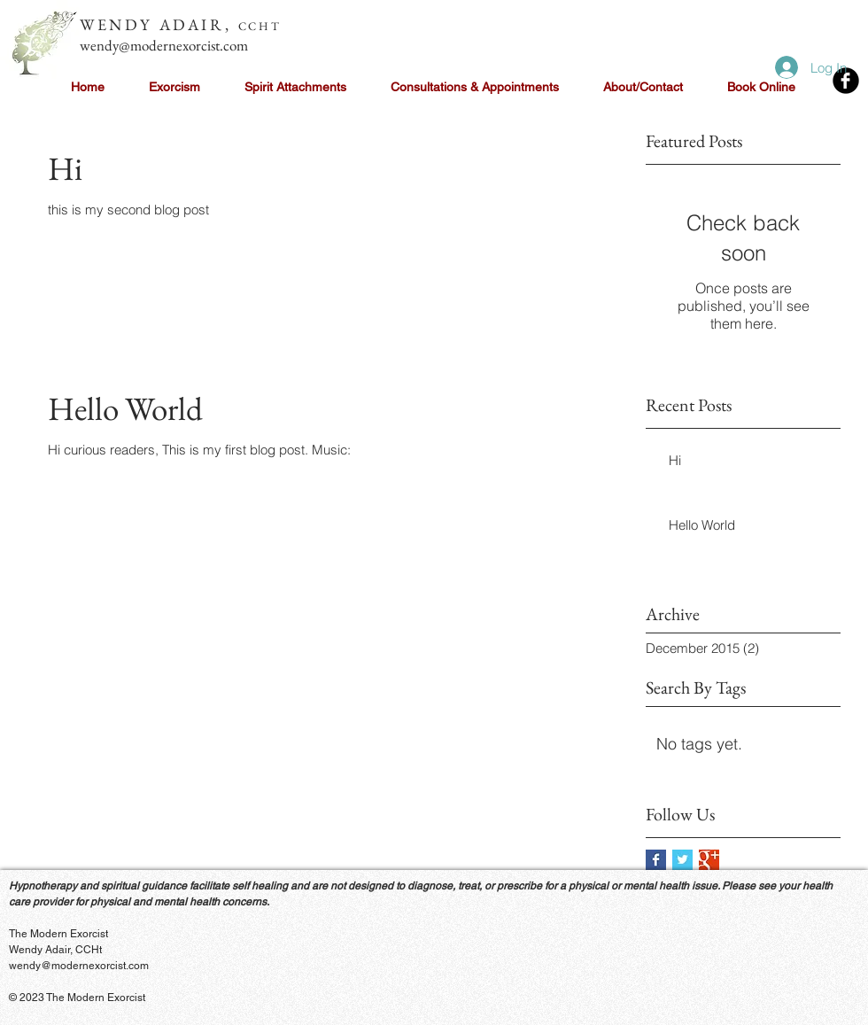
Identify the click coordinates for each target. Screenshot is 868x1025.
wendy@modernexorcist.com (164, 45)
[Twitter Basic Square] (682, 860)
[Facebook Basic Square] (656, 860)
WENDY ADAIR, (159, 24)
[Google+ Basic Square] (709, 860)
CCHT (259, 26)
